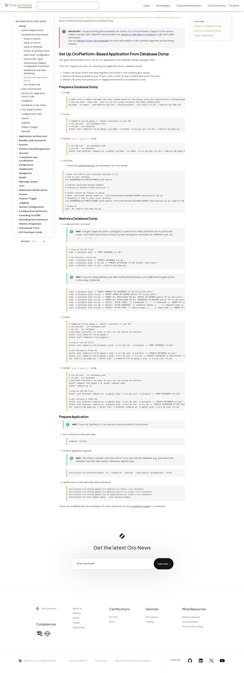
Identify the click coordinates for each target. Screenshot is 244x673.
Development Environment (34, 34)
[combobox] (68, 5)
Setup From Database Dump (35, 79)
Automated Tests (27, 227)
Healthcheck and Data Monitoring (35, 72)
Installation (26, 100)
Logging (24, 202)
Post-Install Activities (31, 109)
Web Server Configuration (36, 54)
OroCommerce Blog (192, 626)
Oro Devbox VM (32, 84)
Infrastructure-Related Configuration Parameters (37, 64)
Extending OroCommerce (32, 219)
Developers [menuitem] (163, 5)
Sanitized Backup (86, 165)
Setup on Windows (33, 46)
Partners (77, 613)
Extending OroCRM (28, 215)
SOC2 (112, 621)
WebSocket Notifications (32, 190)
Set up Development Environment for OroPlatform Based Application (149, 17)
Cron (21, 185)
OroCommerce (48, 608)
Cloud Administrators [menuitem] (189, 5)
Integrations (24, 164)
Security (22, 153)
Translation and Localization (26, 159)
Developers (80, 17)
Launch (25, 118)
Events (76, 618)
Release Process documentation (93, 40)
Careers (76, 622)
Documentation (66, 17)
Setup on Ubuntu (32, 38)
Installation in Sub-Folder (33, 105)
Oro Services (152, 617)
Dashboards (26, 168)
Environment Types (33, 58)
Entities (22, 144)
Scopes (23, 194)
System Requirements (31, 30)
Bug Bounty (79, 627)
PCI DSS (113, 617)
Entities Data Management (33, 148)
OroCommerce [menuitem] (217, 5)
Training (150, 621)
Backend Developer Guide (98, 17)
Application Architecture (31, 136)
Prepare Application (204, 35)
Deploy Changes (29, 126)
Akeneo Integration (30, 223)
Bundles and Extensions (31, 140)
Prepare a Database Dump (207, 26)
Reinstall (25, 131)
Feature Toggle (28, 198)
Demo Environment (30, 89)
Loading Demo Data (31, 113)
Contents (199, 21)
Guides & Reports (191, 617)
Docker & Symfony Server (37, 50)
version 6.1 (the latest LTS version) (138, 34)
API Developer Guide (29, 232)
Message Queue (27, 181)
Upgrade (25, 122)
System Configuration (31, 206)
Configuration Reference (31, 211)
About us (77, 608)
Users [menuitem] (146, 5)
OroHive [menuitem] (234, 5)
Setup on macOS (32, 42)
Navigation (25, 173)
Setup (114, 17)
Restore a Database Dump (207, 30)
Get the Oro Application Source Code (33, 95)
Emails (22, 177)
